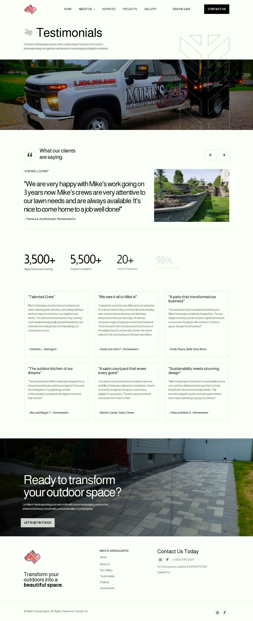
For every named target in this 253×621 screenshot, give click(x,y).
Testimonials (107, 576)
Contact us (217, 9)
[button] (87, 9)
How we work (107, 588)
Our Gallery (106, 570)
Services (109, 9)
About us (105, 564)
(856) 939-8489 (181, 9)
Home (68, 9)
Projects (130, 9)
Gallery (150, 9)
